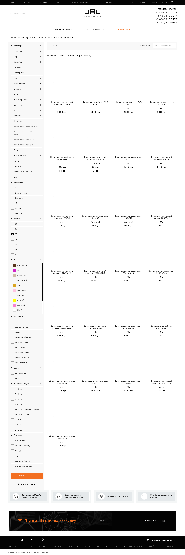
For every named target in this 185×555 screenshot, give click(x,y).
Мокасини (18, 105)
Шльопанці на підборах (23, 145)
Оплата (58, 2)
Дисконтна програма (107, 546)
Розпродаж (124, 30)
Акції (151, 546)
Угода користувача (133, 546)
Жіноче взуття (94, 30)
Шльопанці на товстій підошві (23, 133)
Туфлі (16, 57)
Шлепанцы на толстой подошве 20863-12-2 (95, 272)
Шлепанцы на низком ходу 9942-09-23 (128, 272)
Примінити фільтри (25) (27, 476)
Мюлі (16, 177)
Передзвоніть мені (167, 9)
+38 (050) (166, 16)
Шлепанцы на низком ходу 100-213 (128, 217)
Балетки (17, 67)
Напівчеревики (21, 100)
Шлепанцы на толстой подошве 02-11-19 (62, 103)
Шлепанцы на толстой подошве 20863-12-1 (161, 217)
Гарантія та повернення (79, 2)
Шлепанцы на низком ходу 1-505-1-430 (128, 327)
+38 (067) (166, 22)
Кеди (16, 94)
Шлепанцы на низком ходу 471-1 (128, 158)
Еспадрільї (19, 73)
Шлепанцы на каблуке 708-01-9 (95, 103)
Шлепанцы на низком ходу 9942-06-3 (62, 382)
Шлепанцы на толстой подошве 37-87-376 (161, 382)
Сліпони (17, 89)
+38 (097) (166, 13)
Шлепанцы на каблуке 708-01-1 (128, 103)
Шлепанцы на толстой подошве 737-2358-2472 (62, 327)
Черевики (18, 51)
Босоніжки (19, 62)
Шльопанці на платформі (24, 139)
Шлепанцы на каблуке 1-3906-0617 (62, 158)
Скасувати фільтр (26, 484)
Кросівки (18, 116)
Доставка (43, 2)
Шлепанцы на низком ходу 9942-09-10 (161, 272)
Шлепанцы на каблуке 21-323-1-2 (161, 103)
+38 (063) (166, 19)
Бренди (27, 2)
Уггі (15, 110)
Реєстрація (140, 2)
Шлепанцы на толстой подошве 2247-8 (161, 158)
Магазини (12, 2)
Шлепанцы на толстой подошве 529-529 (95, 158)
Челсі (16, 161)
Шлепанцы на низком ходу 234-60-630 (62, 437)
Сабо (16, 150)
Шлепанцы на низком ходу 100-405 (95, 217)
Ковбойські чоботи (23, 172)
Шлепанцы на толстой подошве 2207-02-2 (62, 272)
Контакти (110, 2)
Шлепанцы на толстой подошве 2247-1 (62, 217)
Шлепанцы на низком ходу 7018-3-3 (128, 382)
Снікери (17, 166)
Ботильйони (19, 83)
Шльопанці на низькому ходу (26, 127)
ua (130, 2)
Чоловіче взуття (61, 30)
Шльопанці (19, 121)
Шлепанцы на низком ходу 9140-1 (95, 382)
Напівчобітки (20, 155)
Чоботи (17, 78)
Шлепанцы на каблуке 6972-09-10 (161, 327)
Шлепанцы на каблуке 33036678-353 (95, 327)
